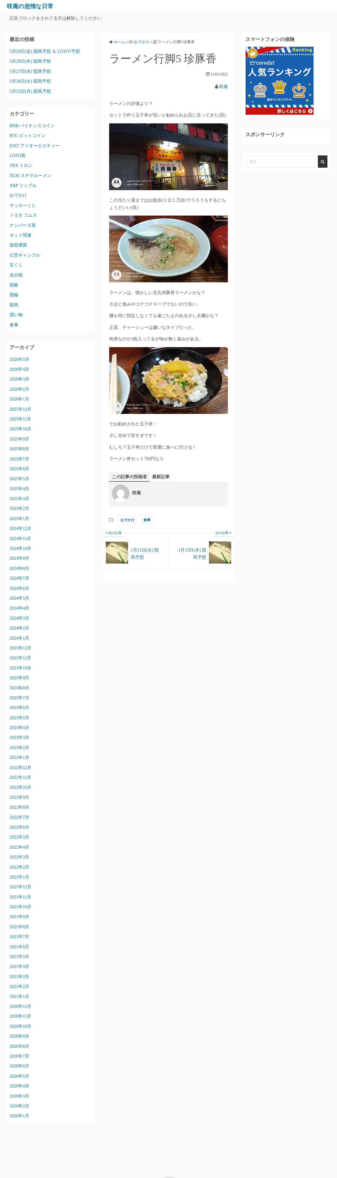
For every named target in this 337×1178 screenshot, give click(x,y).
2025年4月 (19, 488)
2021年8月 (19, 926)
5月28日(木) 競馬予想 (30, 61)
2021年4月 (19, 966)
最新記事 (161, 476)
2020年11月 (20, 1016)
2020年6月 (19, 1066)
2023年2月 (19, 747)
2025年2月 (19, 508)
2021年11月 (20, 897)
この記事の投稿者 (129, 476)
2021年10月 (20, 906)
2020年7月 (19, 1056)
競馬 (14, 305)
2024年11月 (20, 538)
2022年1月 (19, 877)
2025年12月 (20, 409)
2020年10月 (20, 1026)
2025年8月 (19, 448)
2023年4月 (19, 727)
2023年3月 (19, 737)
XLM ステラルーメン (30, 175)
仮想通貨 (18, 245)
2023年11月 (20, 657)
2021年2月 (19, 986)
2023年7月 (19, 697)
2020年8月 (19, 1046)
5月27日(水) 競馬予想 (30, 71)
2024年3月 (19, 618)
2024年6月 (19, 588)
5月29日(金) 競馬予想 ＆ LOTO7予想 (45, 51)
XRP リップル (23, 185)
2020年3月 (19, 1096)
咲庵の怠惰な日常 (33, 6)
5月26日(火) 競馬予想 (30, 81)
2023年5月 (19, 717)
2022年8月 (19, 807)
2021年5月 (19, 956)
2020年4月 (19, 1086)
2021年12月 (20, 886)
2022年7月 (19, 817)
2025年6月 (19, 468)
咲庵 (223, 86)
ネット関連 (20, 235)
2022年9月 (19, 797)
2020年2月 (19, 1106)
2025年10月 (20, 428)
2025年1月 (19, 518)
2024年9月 (19, 558)
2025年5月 (19, 478)
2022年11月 (20, 777)
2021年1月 (19, 996)
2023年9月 (19, 677)
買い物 (16, 314)
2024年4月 (19, 608)
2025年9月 (19, 439)
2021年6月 (19, 946)
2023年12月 (20, 648)
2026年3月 (19, 379)
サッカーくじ (23, 205)
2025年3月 (19, 498)
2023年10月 (20, 668)
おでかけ (127, 520)
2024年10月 (20, 548)
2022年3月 (19, 857)
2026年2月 (19, 389)
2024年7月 (19, 578)
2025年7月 (19, 459)
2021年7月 (19, 936)
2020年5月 (19, 1076)
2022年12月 (20, 767)
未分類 (16, 275)
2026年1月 (19, 399)
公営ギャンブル (25, 255)
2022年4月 (19, 847)
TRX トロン (21, 165)
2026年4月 (19, 369)
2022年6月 (19, 827)
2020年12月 (20, 1006)
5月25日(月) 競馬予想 (30, 91)
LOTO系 (17, 155)
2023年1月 (19, 757)
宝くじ (16, 265)
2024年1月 (19, 638)
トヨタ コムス (23, 215)
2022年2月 (19, 867)
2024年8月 (19, 568)
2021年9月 (19, 916)
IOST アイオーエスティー (35, 145)
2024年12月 (20, 528)
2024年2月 (19, 628)
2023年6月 (19, 707)
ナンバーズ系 (23, 225)
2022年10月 (20, 787)
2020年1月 (19, 1115)
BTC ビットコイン (27, 135)
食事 (146, 520)
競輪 (14, 294)
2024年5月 (19, 598)
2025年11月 (20, 419)
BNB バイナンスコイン (32, 125)
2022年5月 (19, 837)
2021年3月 (19, 976)
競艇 (14, 285)
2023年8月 (19, 688)
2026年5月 (19, 359)
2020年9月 (19, 1036)
